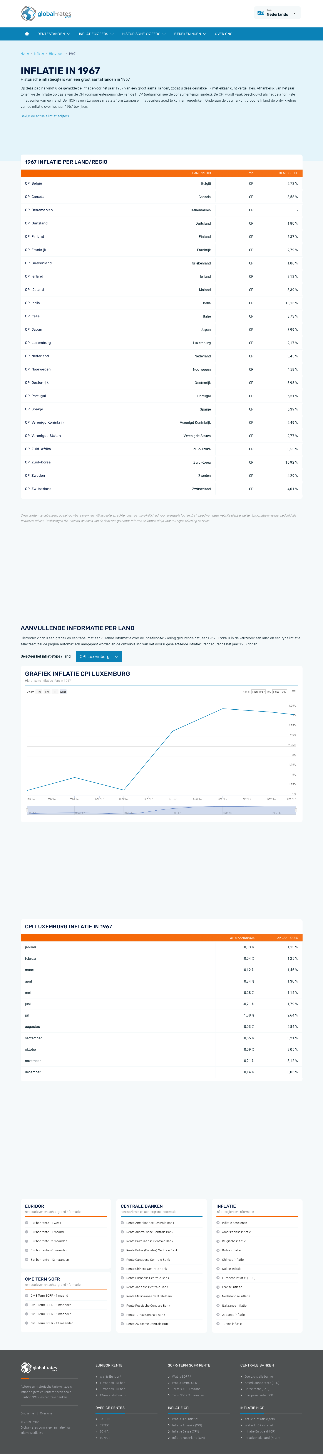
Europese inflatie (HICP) (236, 1278)
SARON (102, 1419)
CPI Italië (32, 316)
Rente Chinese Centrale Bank (144, 1269)
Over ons (223, 34)
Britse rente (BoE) (254, 1389)
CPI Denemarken (39, 210)
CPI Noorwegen (38, 369)
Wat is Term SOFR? (183, 1383)
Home (25, 53)
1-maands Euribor (110, 1383)
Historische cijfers (144, 34)
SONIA (102, 1431)
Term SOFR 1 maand (184, 1389)
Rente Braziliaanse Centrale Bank (147, 1241)
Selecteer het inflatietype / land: (46, 656)
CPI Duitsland (36, 223)
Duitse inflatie (228, 1269)
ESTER (102, 1425)
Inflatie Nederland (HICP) (260, 1437)
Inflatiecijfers (96, 34)
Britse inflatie (228, 1250)
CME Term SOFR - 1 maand (46, 1296)
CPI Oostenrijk (37, 382)
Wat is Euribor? (108, 1376)
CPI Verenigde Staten (43, 436)
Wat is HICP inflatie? (256, 1425)
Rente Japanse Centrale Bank (144, 1287)
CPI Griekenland (38, 263)
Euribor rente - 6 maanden (46, 1250)
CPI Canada (35, 197)
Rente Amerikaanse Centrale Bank (147, 1223)
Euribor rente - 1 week (43, 1223)
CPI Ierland (34, 276)
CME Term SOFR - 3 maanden (48, 1305)
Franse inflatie (229, 1287)
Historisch (56, 53)
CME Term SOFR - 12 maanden (49, 1323)
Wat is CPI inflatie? (183, 1419)
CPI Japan (33, 329)
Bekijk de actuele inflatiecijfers (45, 116)
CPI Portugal (35, 396)
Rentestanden (54, 34)
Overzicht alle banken (257, 1376)
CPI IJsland (34, 290)
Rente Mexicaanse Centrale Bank (147, 1296)
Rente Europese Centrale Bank (145, 1278)
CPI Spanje (34, 409)
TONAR (102, 1437)
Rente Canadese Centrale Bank (145, 1260)
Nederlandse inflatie (233, 1296)
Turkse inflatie (229, 1324)
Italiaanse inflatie (231, 1306)
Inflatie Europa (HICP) (258, 1431)
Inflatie (39, 53)
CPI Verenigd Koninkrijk (44, 422)
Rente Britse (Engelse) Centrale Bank (149, 1250)
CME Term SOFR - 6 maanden (48, 1314)
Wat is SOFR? (179, 1376)
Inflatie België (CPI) (183, 1431)
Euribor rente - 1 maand (44, 1232)
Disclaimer (28, 1413)
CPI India (32, 303)
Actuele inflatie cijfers (257, 1419)
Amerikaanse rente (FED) (259, 1383)
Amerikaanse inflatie (233, 1232)
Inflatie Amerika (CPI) (185, 1425)
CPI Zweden (35, 475)
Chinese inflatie (230, 1260)
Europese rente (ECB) (257, 1395)
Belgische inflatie (231, 1241)
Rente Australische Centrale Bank (147, 1232)
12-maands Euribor (111, 1395)
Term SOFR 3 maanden (186, 1395)
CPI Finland (34, 236)
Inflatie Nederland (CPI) (186, 1437)
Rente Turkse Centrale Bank (143, 1315)
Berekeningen (190, 34)
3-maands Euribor (110, 1389)
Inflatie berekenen (231, 1223)
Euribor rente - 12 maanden (47, 1260)
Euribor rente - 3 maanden (46, 1241)
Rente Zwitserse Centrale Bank (145, 1324)
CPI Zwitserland (38, 489)
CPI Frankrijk (35, 250)
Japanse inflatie (230, 1315)
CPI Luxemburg (38, 343)
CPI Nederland (37, 356)
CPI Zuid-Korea (38, 462)
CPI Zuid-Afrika (38, 449)
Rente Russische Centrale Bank (145, 1306)
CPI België (33, 183)
